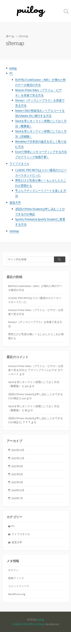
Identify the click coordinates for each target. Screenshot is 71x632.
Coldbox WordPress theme (28, 624)
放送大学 (15, 202)
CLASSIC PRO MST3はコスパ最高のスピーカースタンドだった (34, 300)
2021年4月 (17, 482)
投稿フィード (16, 578)
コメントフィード (18, 586)
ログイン (13, 570)
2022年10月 (17, 450)
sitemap (14, 231)
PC (11, 73)
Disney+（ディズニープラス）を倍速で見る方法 (35, 324)
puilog (13, 68)
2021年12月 (17, 458)
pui (27, 386)
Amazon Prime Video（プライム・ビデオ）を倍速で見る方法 (35, 312)
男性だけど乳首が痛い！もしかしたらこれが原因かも (36, 336)
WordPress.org (16, 594)
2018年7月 (17, 498)
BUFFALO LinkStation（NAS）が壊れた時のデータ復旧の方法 (35, 288)
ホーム (10, 36)
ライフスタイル (19, 163)
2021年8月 (17, 474)
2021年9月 (17, 466)
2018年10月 (17, 490)
